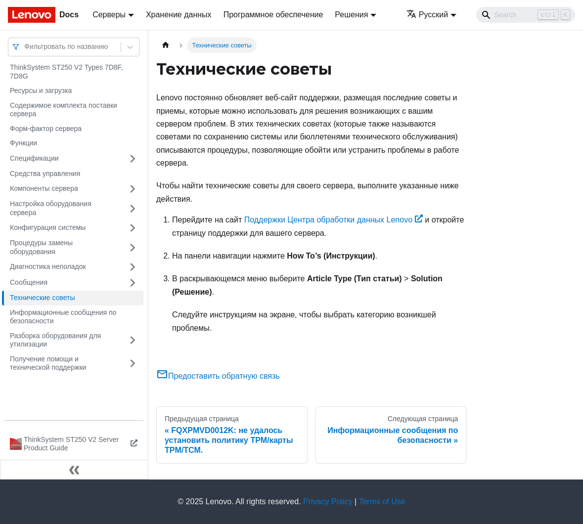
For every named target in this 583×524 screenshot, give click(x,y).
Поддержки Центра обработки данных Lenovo (333, 220)
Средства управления (45, 173)
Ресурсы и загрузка (41, 90)
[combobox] (25, 46)
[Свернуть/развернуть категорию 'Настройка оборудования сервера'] (132, 208)
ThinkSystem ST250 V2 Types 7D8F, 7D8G (66, 71)
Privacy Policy (328, 501)
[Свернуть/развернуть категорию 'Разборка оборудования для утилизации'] (132, 340)
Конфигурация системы (48, 227)
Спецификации (34, 158)
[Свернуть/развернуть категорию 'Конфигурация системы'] (132, 228)
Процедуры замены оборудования (41, 247)
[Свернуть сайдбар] (74, 470)
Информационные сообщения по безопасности (63, 316)
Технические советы (42, 298)
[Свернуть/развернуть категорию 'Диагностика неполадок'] (132, 267)
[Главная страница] (165, 45)
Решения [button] (351, 14)
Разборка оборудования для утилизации (55, 340)
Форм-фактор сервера (46, 128)
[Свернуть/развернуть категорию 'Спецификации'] (132, 159)
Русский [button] (427, 14)
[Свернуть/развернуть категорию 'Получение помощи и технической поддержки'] (132, 363)
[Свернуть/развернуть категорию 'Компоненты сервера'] (132, 189)
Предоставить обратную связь (218, 376)
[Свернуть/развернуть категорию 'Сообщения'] (132, 283)
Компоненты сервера (44, 188)
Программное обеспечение (273, 14)
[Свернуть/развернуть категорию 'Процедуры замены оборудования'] (132, 247)
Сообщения (28, 282)
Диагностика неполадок (48, 266)
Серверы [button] (109, 14)
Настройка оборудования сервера (50, 208)
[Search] (525, 15)
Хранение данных (179, 14)
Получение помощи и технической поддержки (48, 363)
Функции (23, 143)
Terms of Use (382, 501)
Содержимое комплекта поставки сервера (63, 109)
